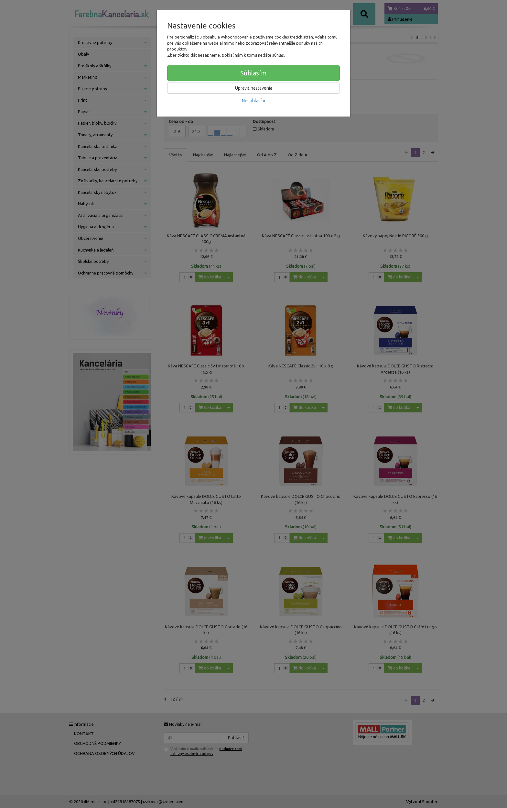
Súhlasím (253, 73)
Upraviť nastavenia (253, 88)
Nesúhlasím (253, 100)
